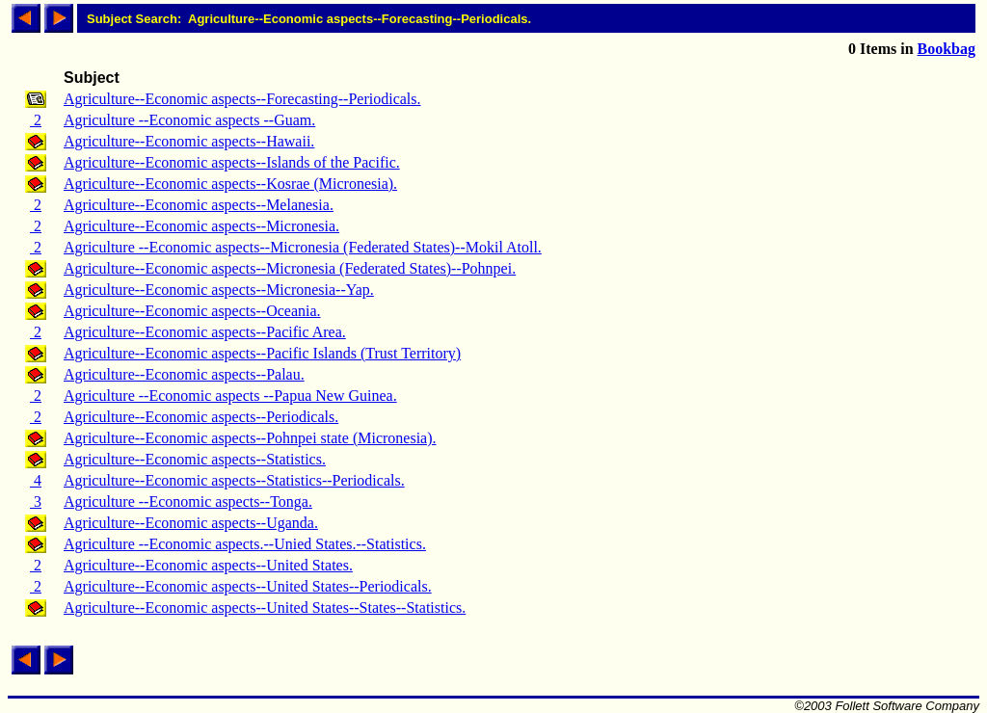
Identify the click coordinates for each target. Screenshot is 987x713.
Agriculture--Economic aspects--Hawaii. (189, 141)
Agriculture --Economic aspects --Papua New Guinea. (230, 395)
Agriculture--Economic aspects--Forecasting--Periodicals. (242, 99)
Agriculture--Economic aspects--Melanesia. (198, 205)
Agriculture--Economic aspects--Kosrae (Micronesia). (230, 183)
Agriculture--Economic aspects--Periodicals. (201, 417)
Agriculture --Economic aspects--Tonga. (188, 501)
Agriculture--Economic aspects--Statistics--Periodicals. (234, 480)
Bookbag (946, 48)
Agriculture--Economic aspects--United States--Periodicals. (248, 586)
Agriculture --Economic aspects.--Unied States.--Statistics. (245, 544)
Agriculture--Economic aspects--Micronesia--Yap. (219, 289)
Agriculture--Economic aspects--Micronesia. (201, 226)
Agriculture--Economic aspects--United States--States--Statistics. (265, 607)
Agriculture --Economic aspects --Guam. (189, 120)
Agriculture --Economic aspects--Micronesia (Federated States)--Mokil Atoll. (303, 247)
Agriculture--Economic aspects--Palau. (184, 374)
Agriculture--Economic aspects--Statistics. (195, 459)
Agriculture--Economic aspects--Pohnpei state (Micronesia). (250, 438)
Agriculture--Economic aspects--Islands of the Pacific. (232, 162)
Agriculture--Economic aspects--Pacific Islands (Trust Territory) (262, 353)
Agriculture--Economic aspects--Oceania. (192, 311)
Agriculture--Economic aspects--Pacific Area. (205, 332)
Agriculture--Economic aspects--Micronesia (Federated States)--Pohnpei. (290, 268)
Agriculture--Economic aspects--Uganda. (191, 523)
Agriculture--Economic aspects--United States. (208, 565)
